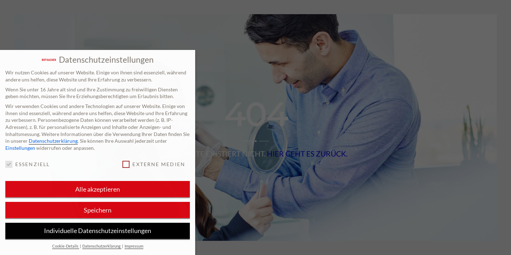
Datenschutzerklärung (53, 141)
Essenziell (27, 164)
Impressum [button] (134, 246)
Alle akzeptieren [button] (97, 189)
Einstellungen (20, 148)
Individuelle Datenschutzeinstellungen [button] (97, 230)
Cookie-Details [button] (65, 246)
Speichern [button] (97, 210)
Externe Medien (153, 164)
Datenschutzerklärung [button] (101, 246)
